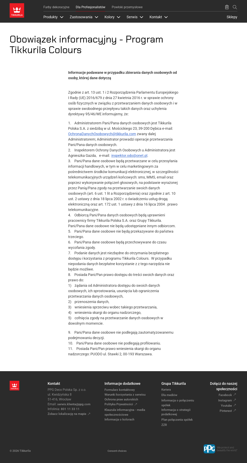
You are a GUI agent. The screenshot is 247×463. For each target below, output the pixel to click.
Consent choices (117, 450)
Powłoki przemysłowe (127, 7)
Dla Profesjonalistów (90, 7)
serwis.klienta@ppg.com (73, 404)
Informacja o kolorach (119, 419)
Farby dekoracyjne (56, 7)
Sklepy (232, 17)
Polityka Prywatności (119, 404)
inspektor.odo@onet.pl (129, 155)
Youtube (226, 405)
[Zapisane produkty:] (226, 7)
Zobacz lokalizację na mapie (67, 414)
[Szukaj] (235, 7)
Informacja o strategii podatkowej (176, 412)
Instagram (225, 400)
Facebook (225, 395)
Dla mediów (169, 395)
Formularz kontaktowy (120, 390)
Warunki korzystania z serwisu (125, 394)
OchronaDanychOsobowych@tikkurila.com (102, 134)
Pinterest (226, 411)
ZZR (164, 425)
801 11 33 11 (70, 409)
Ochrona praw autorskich (121, 399)
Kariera (166, 389)
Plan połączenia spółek (177, 419)
